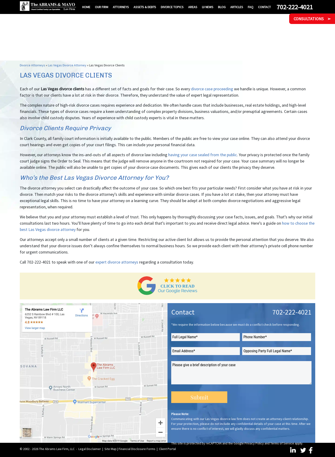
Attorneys (121, 7)
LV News (207, 7)
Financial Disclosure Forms (137, 449)
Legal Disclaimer (89, 449)
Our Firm (101, 7)
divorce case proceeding (212, 88)
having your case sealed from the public (202, 154)
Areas (192, 7)
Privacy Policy (254, 443)
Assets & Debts (145, 7)
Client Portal (167, 449)
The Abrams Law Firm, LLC (57, 449)
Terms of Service (282, 443)
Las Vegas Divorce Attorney (67, 65)
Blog (222, 7)
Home (86, 7)
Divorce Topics (172, 7)
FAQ (250, 7)
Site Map (110, 449)
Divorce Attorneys (32, 65)
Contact (264, 7)
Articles (236, 7)
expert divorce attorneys (116, 262)
